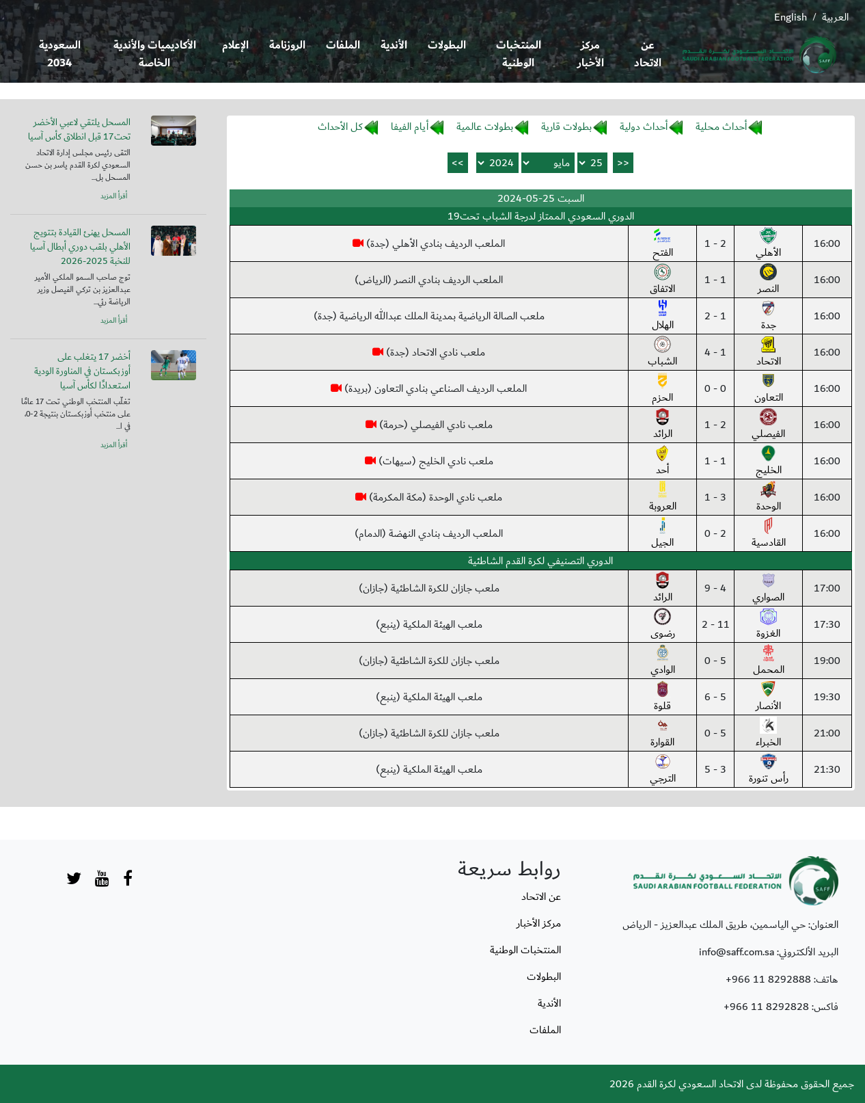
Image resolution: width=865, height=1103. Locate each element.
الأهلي (768, 244)
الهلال (663, 317)
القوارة (662, 734)
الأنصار (768, 697)
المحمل (768, 661)
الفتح (663, 244)
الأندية (394, 45)
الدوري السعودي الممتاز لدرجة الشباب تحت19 (541, 216)
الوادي (662, 661)
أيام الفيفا (409, 126)
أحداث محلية (721, 126)
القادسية (769, 534)
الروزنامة (287, 45)
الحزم (662, 389)
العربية (835, 17)
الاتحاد (768, 353)
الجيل (662, 534)
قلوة (662, 697)
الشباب (662, 353)
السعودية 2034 (60, 54)
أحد (662, 461)
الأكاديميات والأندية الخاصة (154, 54)
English (790, 17)
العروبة (662, 498)
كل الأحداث (340, 126)
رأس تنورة (768, 770)
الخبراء (768, 734)
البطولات (447, 45)
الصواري (768, 589)
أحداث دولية (644, 126)
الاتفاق (662, 280)
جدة (768, 317)
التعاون (768, 389)
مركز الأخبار (590, 54)
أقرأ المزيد (113, 196)
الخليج (769, 461)
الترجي (663, 770)
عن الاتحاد (647, 54)
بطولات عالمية (484, 126)
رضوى (662, 625)
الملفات (343, 45)
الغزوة (768, 625)
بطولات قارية (566, 126)
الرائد (662, 425)
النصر (768, 280)
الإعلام (235, 45)
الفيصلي (768, 425)
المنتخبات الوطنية (518, 54)
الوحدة (768, 498)
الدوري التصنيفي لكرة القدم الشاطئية (540, 561)
